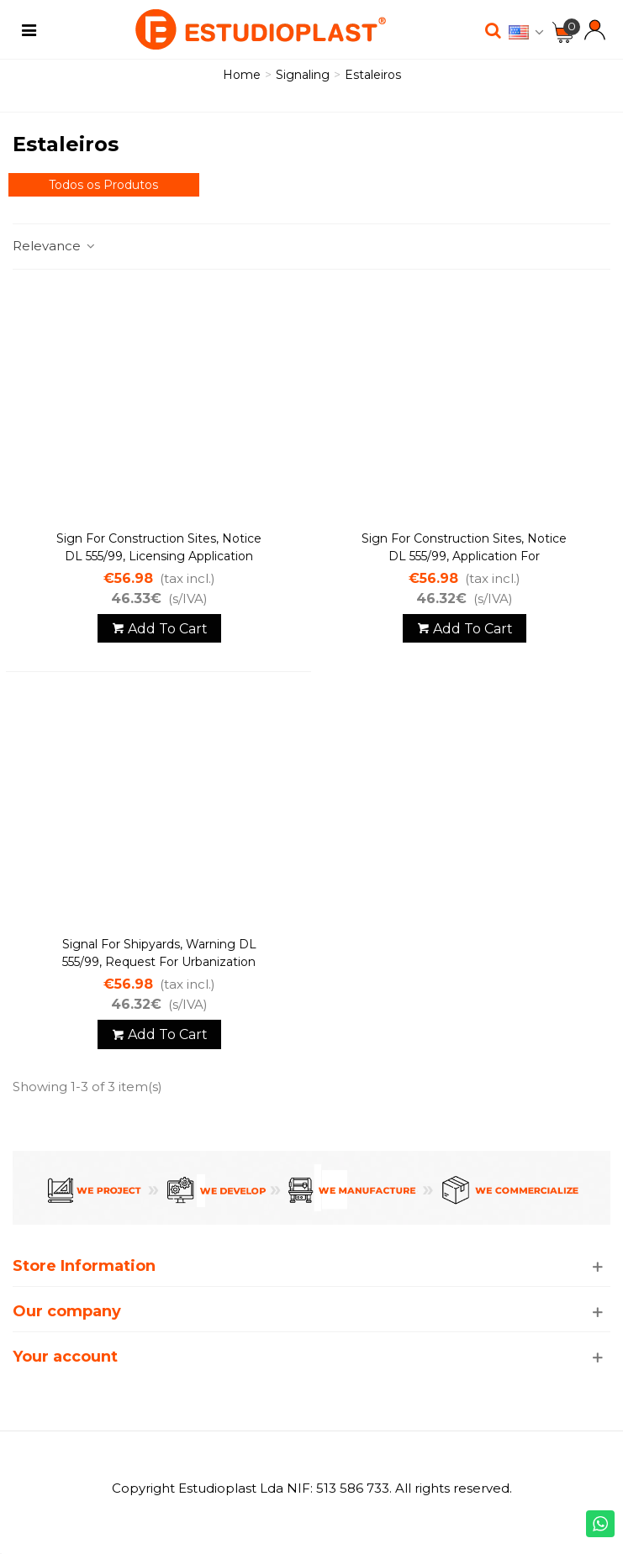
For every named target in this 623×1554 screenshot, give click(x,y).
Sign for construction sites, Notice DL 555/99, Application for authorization (464, 556)
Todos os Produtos (103, 184)
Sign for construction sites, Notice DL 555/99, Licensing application (158, 547)
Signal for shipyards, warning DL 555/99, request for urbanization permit (159, 962)
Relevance (55, 246)
